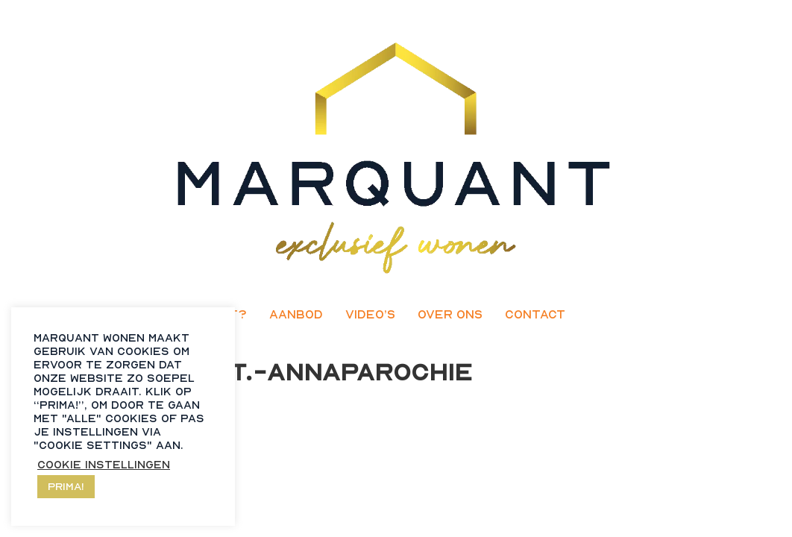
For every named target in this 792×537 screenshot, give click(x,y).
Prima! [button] (66, 486)
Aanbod (296, 314)
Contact (535, 314)
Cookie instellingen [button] (103, 464)
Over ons (450, 314)
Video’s (370, 314)
